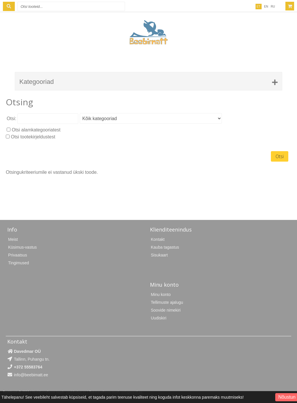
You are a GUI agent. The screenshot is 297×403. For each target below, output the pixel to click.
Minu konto (161, 294)
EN (266, 6)
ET (258, 6)
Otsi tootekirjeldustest (33, 136)
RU (273, 6)
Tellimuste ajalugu (167, 302)
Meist (13, 239)
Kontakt (157, 239)
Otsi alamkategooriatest (36, 129)
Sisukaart (159, 255)
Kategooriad (36, 81)
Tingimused (18, 263)
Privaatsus (17, 255)
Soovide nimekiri (166, 310)
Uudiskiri (158, 318)
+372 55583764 (28, 367)
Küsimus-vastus (22, 247)
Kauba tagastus (165, 247)
